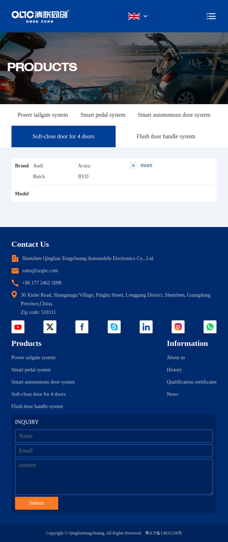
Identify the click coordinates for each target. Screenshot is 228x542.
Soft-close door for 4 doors (63, 136)
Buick (39, 176)
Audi (38, 165)
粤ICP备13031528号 (163, 533)
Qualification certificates (192, 382)
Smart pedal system (102, 115)
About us (176, 357)
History (174, 369)
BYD (83, 176)
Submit (36, 503)
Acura (84, 165)
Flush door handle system (165, 136)
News (172, 394)
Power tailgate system (43, 115)
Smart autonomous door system (174, 115)
